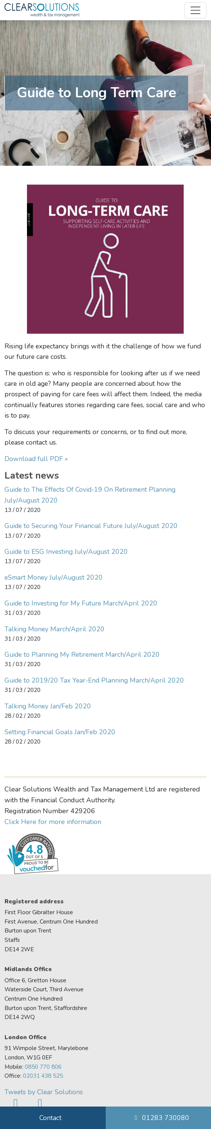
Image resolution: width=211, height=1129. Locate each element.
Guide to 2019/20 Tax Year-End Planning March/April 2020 (94, 680)
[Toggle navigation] (195, 10)
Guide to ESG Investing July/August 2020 (66, 551)
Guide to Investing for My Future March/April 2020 (80, 603)
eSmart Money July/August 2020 (53, 577)
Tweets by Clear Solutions (43, 1091)
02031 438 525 (43, 1076)
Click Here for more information (52, 821)
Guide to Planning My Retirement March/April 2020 (82, 654)
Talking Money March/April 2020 (54, 629)
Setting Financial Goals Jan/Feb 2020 (59, 731)
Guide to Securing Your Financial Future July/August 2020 (91, 525)
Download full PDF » (36, 458)
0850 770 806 (43, 1067)
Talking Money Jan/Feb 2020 (47, 706)
